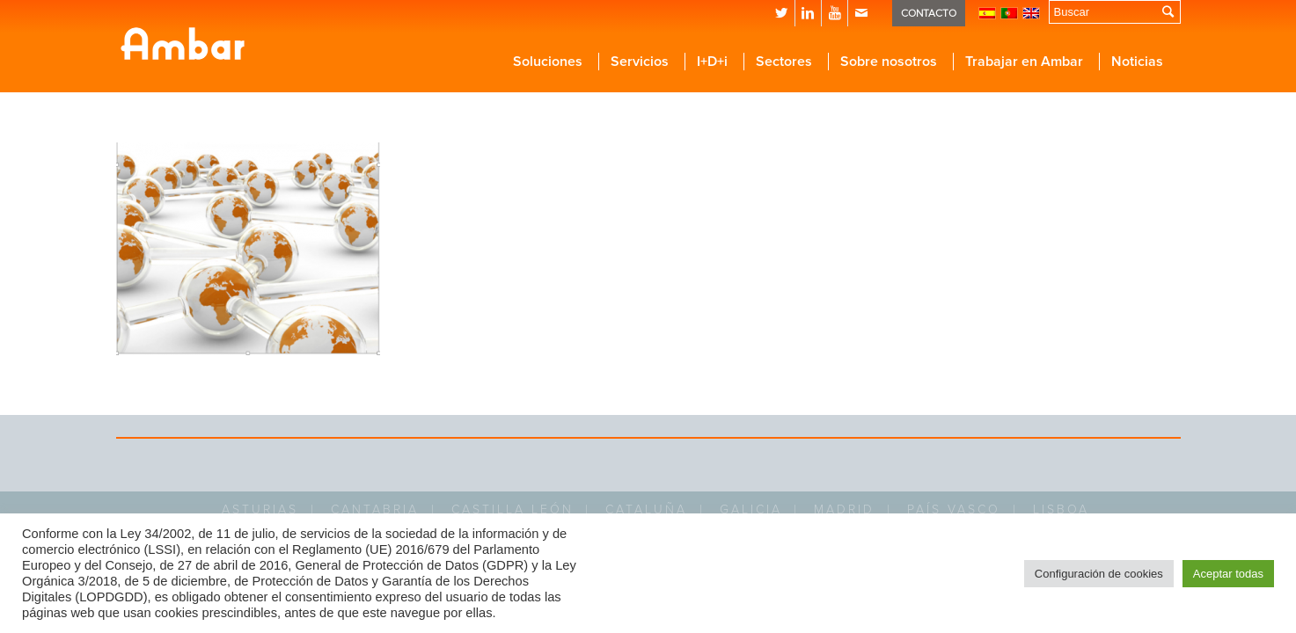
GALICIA (751, 509)
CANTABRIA (375, 509)
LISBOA (1061, 509)
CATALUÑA (646, 509)
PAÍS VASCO (953, 509)
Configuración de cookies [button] (1099, 573)
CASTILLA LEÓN (512, 509)
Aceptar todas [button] (1228, 573)
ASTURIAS (260, 509)
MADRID (844, 509)
